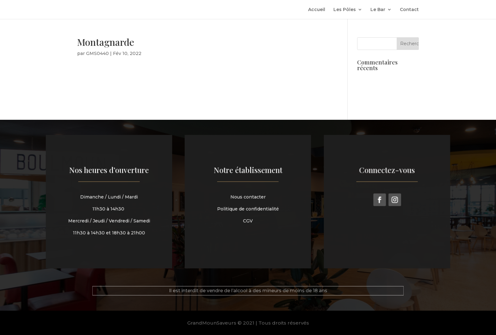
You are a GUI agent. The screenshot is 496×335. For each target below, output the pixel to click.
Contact (409, 9)
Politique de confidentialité (248, 208)
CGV (248, 220)
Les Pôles (344, 9)
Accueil (316, 9)
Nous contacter (248, 197)
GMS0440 (97, 53)
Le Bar (377, 9)
